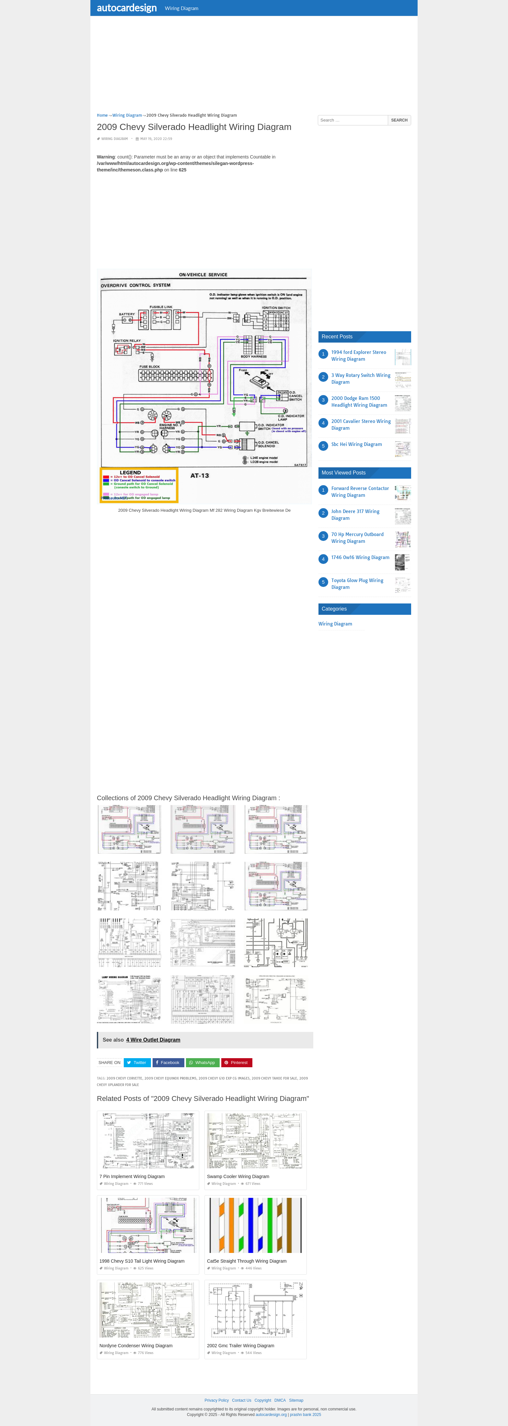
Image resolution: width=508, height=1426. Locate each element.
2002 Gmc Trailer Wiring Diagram (240, 1345)
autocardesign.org (271, 1414)
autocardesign (127, 7)
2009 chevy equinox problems (170, 1078)
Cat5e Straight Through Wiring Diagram (247, 1261)
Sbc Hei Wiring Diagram (356, 444)
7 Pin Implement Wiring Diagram (132, 1176)
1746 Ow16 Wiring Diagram (360, 557)
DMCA (280, 1400)
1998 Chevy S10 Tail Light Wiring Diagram (142, 1261)
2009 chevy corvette (124, 1078)
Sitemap (296, 1400)
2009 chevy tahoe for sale (274, 1078)
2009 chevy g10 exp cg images (224, 1078)
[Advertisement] (254, 66)
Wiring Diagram (181, 8)
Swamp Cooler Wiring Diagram (238, 1176)
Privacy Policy (217, 1400)
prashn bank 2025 (305, 1414)
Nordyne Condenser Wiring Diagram (136, 1345)
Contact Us (241, 1400)
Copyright (263, 1400)
